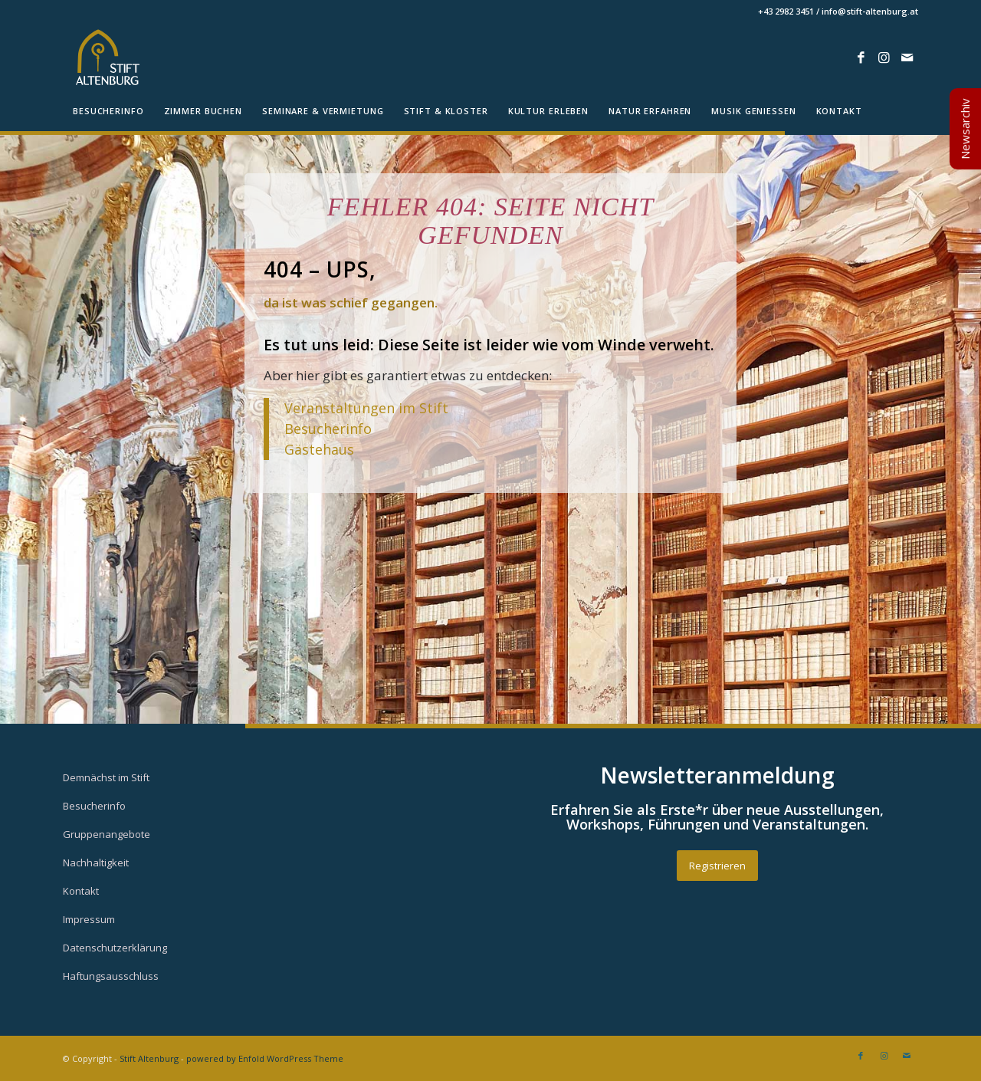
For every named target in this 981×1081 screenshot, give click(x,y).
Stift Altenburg (149, 1058)
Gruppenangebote (106, 834)
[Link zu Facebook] (860, 57)
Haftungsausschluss (111, 976)
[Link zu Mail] (906, 57)
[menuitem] (108, 111)
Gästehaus (319, 449)
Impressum (89, 919)
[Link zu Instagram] (883, 57)
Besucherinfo (328, 428)
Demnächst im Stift (106, 777)
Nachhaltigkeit (96, 862)
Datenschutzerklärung (115, 948)
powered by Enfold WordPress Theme (264, 1058)
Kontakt (81, 891)
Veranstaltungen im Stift (368, 408)
